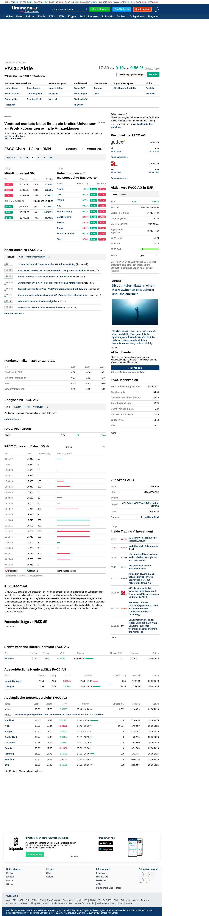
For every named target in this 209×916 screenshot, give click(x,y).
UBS (59, 194)
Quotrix (8, 748)
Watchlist (150, 93)
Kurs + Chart (11, 88)
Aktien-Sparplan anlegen (132, 74)
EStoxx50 (84, 2)
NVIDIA (60, 200)
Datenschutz (102, 877)
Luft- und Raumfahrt (149, 517)
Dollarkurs (11, 903)
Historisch (10, 105)
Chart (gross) (33, 88)
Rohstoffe (107, 16)
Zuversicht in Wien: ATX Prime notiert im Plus (41, 307)
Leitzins (129, 903)
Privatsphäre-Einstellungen (108, 888)
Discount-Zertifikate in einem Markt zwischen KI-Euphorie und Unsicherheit (142, 557)
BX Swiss (9, 658)
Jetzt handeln (135, 368)
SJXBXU (49, 190)
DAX (51, 2)
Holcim (60, 222)
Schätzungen (80, 93)
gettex (8, 709)
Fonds (41, 16)
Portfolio (150, 88)
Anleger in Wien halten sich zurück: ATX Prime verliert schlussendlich (53, 295)
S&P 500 (107, 900)
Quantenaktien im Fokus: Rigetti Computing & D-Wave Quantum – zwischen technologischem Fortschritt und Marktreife (142, 626)
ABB (59, 206)
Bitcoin (116, 2)
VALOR (8, 76)
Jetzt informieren (14, 138)
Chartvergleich (34, 93)
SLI (27, 900)
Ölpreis (120, 903)
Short (102, 189)
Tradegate (9, 686)
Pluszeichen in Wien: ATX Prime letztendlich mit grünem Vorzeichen (52, 270)
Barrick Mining (64, 217)
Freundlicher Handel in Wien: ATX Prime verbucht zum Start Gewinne (52, 289)
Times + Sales (12, 93)
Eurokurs (23, 903)
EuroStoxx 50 (53, 900)
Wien (7, 726)
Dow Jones (68, 900)
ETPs (61, 16)
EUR (115, 194)
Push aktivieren (119, 157)
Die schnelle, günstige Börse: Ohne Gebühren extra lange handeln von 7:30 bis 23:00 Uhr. (54, 714)
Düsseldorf (10, 742)
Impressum (101, 873)
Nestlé (60, 189)
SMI (6, 2)
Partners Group (64, 211)
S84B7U (49, 195)
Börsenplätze (11, 99)
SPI (21, 2)
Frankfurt (9, 720)
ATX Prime (127, 503)
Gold (100, 2)
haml (7, 765)
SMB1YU (48, 206)
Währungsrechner (105, 903)
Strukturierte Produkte (125, 88)
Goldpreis (125, 900)
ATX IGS (155, 506)
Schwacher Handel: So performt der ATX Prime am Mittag (46, 264)
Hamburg (9, 754)
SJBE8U (49, 184)
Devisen (121, 16)
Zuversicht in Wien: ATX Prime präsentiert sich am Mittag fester (50, 283)
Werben (49, 877)
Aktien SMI (11, 900)
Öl (149, 2)
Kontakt (9, 873)
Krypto (72, 16)
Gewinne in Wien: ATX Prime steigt (35, 301)
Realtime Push (34, 99)
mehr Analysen (12, 419)
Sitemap (10, 884)
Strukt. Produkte (89, 16)
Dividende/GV (80, 99)
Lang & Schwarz (13, 681)
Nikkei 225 (95, 900)
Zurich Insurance (65, 233)
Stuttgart (9, 731)
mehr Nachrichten (14, 313)
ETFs (52, 16)
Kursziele (53, 99)
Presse (9, 880)
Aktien (9, 16)
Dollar (133, 2)
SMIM (34, 900)
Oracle (60, 228)
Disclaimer (101, 880)
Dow (36, 2)
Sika (59, 239)
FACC (7, 435)
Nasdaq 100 (81, 900)
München (9, 759)
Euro (67, 2)
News (19, 16)
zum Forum (9, 626)
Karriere (10, 877)
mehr (123, 194)
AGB (98, 884)
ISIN (27, 76)
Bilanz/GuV (79, 88)
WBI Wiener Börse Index (146, 503)
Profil (96, 93)
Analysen (53, 93)
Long (93, 189)
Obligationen (137, 16)
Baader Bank (11, 737)
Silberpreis (35, 903)
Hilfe (48, 873)
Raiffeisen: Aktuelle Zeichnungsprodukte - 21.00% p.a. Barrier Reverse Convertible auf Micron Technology (143, 608)
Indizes (30, 16)
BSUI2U (49, 218)
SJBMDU (48, 212)
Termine (98, 88)
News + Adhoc (56, 88)
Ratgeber (153, 16)
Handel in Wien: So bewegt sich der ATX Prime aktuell (45, 276)
